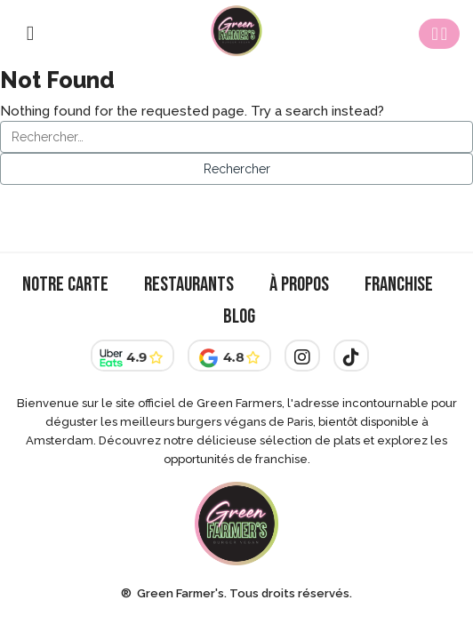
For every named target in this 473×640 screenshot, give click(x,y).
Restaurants (189, 285)
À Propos (299, 285)
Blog (239, 317)
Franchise (399, 285)
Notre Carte (65, 285)
